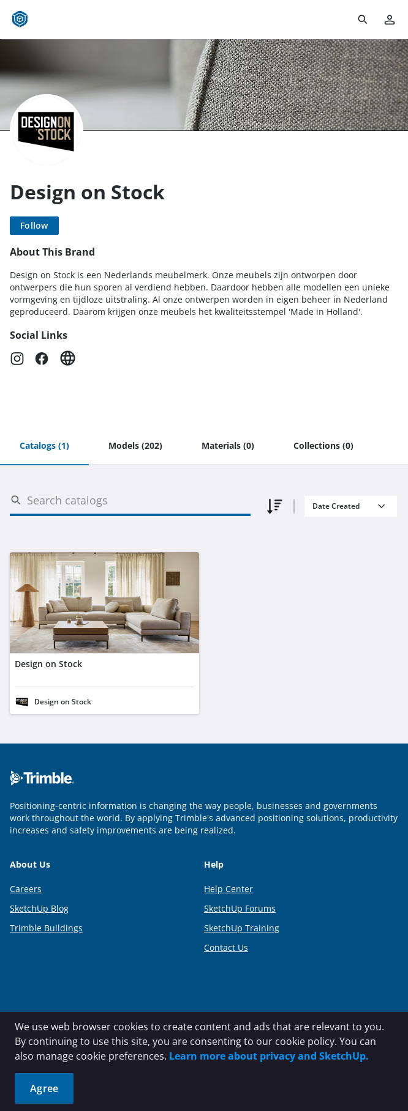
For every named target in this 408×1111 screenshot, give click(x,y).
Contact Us (226, 947)
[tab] (44, 446)
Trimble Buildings (46, 928)
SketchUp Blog (39, 908)
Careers (26, 889)
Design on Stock (48, 664)
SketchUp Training (241, 928)
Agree (44, 1088)
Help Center (228, 889)
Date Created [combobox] (336, 506)
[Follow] (34, 225)
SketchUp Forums (240, 908)
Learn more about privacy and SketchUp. (269, 1056)
